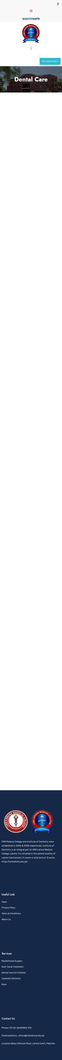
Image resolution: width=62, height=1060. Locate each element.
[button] (31, 48)
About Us (6, 919)
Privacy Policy (8, 907)
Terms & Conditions (11, 913)
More (4, 984)
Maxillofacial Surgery (12, 961)
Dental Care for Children (14, 972)
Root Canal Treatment (12, 967)
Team (4, 902)
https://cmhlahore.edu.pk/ (15, 861)
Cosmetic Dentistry (11, 978)
